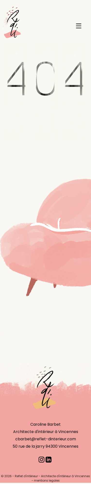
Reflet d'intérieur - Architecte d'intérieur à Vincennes (52, 476)
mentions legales (47, 480)
